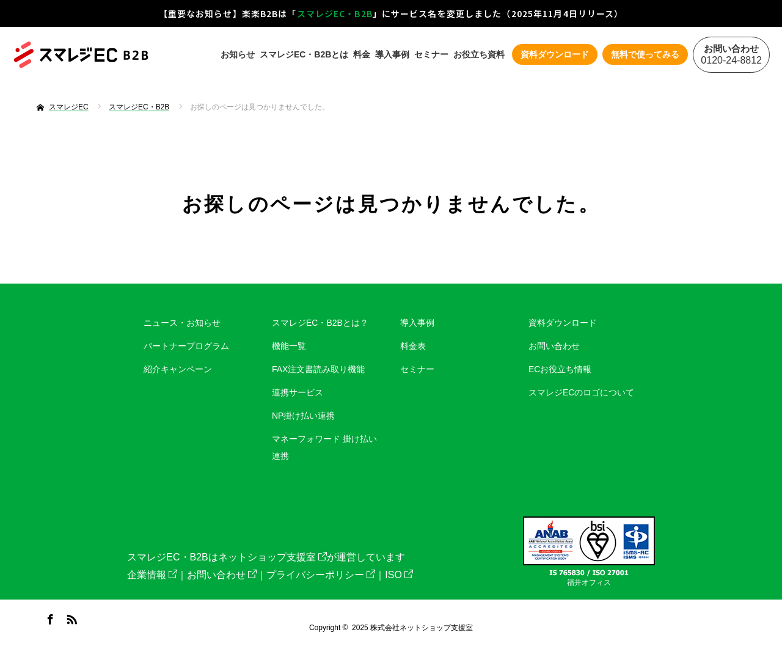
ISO (399, 575)
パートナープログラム (186, 346)
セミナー (431, 54)
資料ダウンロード (562, 323)
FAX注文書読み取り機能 (318, 369)
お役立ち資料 (479, 54)
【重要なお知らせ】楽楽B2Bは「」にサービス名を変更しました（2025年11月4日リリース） (391, 13)
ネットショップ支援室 (272, 557)
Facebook (49, 617)
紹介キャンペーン (178, 369)
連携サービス (297, 392)
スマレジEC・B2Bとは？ (320, 323)
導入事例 (392, 54)
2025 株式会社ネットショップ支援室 (412, 627)
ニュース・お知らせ (182, 323)
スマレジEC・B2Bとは (304, 54)
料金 (361, 54)
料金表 (413, 346)
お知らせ (238, 54)
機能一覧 (289, 346)
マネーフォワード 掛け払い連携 (324, 447)
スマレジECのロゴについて (581, 392)
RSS (70, 617)
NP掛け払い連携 (303, 415)
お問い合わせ (554, 346)
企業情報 (152, 575)
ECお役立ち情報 (559, 369)
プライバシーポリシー (320, 575)
